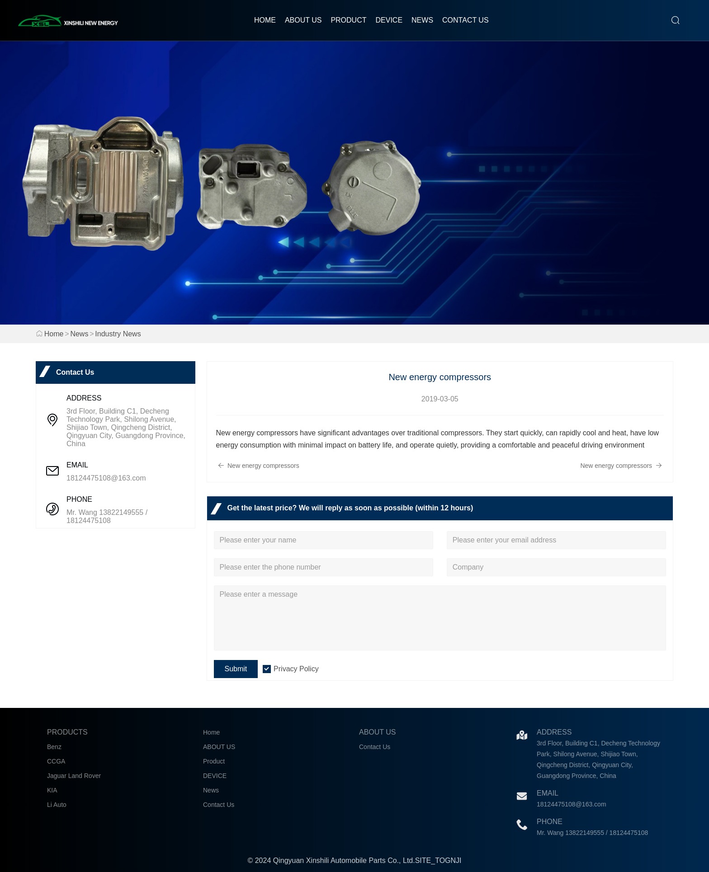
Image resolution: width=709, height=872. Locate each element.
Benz (54, 746)
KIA (52, 790)
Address (554, 732)
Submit (236, 669)
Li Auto (56, 804)
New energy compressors (258, 465)
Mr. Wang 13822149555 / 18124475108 (106, 516)
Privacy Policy (296, 669)
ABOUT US (303, 20)
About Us (377, 732)
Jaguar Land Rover (74, 775)
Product (348, 20)
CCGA (56, 761)
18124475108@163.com (106, 478)
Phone (549, 821)
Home (265, 20)
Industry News (118, 334)
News (422, 20)
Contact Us (465, 20)
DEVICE (388, 20)
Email (547, 793)
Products (67, 732)
